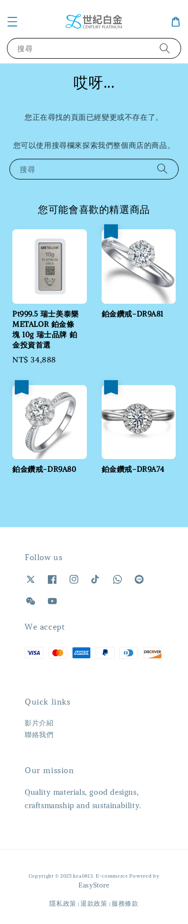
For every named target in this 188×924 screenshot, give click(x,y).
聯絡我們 (39, 734)
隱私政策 (62, 903)
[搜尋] (165, 48)
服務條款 (125, 903)
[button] (12, 22)
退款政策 (94, 903)
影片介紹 (39, 722)
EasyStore (94, 885)
